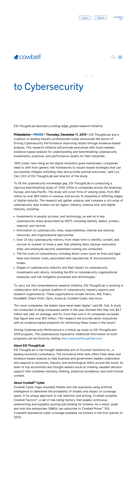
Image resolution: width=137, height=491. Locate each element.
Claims (101, 17)
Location (118, 17)
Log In (85, 17)
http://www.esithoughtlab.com (81, 338)
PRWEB (38, 134)
